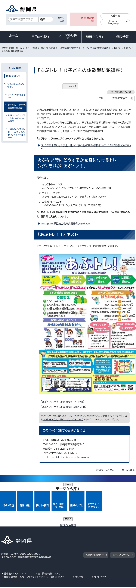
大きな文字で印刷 (122, 98)
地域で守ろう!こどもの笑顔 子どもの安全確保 (16, 118)
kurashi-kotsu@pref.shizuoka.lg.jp (69, 457)
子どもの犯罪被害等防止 (98, 48)
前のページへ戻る (105, 470)
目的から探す (40, 37)
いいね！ (72, 86)
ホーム (13, 35)
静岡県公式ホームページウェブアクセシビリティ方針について (34, 532)
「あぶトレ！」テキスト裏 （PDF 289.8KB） (65, 407)
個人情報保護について (49, 529)
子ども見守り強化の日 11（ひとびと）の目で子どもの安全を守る (16, 133)
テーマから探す (68, 37)
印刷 (101, 98)
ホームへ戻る (128, 470)
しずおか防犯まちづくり (70, 48)
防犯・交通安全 (47, 48)
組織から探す (95, 37)
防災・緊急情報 (87, 19)
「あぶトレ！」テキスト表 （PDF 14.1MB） (64, 401)
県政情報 (122, 37)
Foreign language (114, 22)
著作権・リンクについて (15, 529)
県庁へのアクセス (121, 510)
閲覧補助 (115, 15)
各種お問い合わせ (95, 510)
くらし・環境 (31, 48)
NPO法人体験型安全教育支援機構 (66, 223)
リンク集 (79, 532)
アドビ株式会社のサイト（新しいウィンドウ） (63, 419)
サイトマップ (100, 532)
